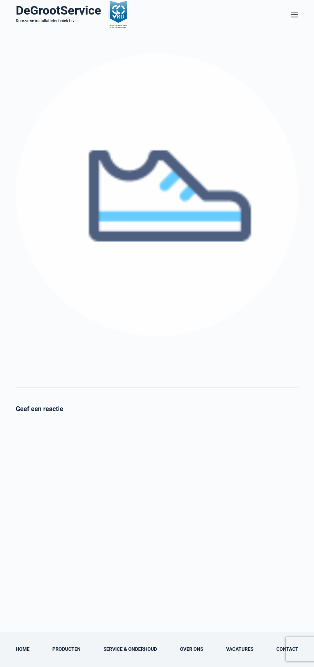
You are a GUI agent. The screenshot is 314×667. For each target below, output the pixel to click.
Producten (66, 649)
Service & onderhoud (130, 649)
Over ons (191, 649)
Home (22, 649)
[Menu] (294, 14)
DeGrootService (58, 10)
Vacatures (239, 649)
